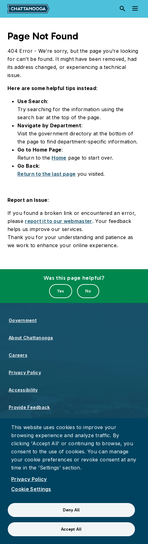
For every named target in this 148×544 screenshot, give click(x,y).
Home (59, 158)
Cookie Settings (31, 489)
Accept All (71, 529)
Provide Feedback (29, 407)
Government (23, 320)
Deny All (71, 510)
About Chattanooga (31, 337)
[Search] (122, 8)
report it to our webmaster (58, 221)
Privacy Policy (25, 372)
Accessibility (23, 389)
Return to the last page (46, 174)
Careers (18, 355)
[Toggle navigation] (135, 8)
